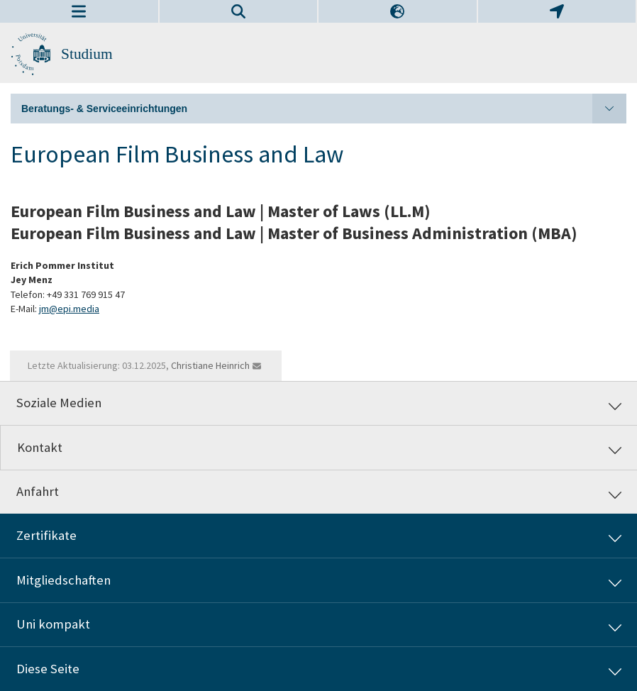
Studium (87, 53)
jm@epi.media (69, 308)
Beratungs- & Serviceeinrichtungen (323, 108)
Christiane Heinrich (210, 365)
